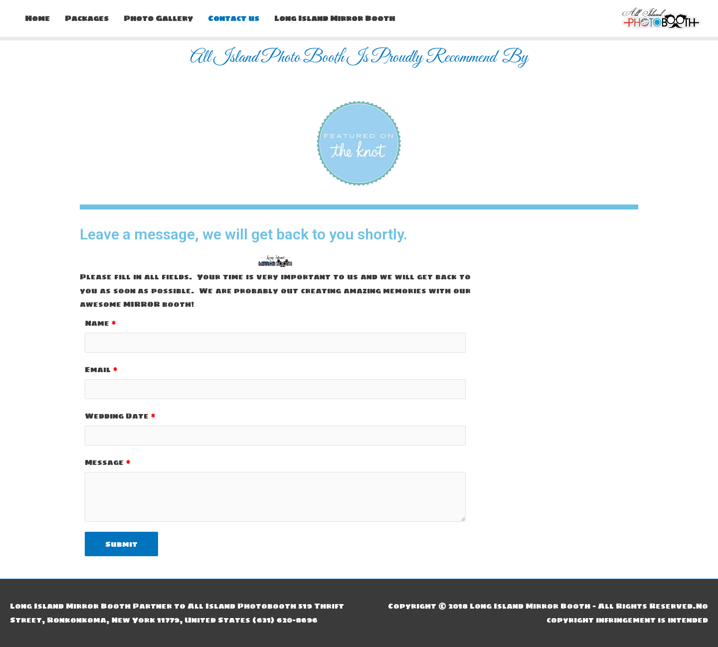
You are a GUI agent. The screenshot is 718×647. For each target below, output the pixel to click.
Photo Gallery (158, 18)
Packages (87, 18)
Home (37, 18)
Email (98, 369)
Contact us (233, 18)
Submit (121, 544)
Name (97, 323)
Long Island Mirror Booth (334, 18)
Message (104, 462)
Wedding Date (117, 416)
